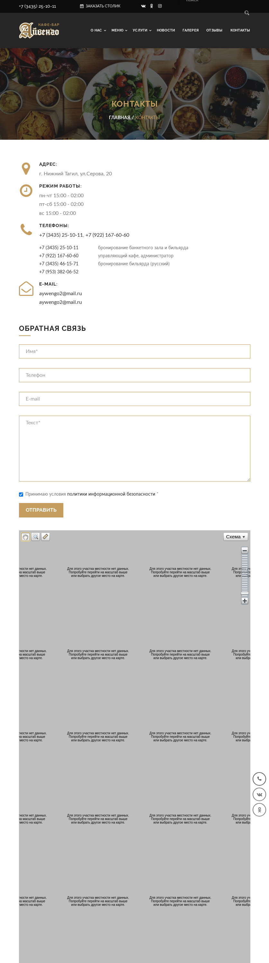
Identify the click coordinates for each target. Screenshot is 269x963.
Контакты (240, 30)
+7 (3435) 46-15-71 (58, 263)
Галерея (191, 30)
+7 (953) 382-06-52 (58, 271)
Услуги (140, 30)
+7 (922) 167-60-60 (107, 235)
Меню (118, 30)
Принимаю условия (88, 494)
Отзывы (214, 30)
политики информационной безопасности (111, 494)
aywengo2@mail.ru (60, 293)
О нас (97, 30)
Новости (166, 30)
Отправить (41, 510)
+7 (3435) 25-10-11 (37, 6)
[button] (245, 550)
